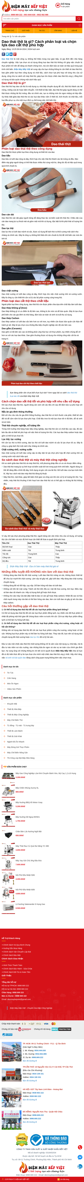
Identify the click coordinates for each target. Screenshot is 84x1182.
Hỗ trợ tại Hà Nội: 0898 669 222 (15, 989)
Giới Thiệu (26, 30)
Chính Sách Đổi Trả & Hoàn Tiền (16, 972)
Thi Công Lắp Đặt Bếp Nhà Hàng (21, 758)
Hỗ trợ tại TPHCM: (10, 986)
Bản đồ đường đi (30, 1061)
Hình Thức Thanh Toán (12, 965)
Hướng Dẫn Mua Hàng (12, 948)
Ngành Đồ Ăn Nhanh (15, 742)
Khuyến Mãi (12, 704)
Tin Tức (42, 30)
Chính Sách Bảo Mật (12, 955)
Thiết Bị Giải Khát (14, 736)
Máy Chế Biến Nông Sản (17, 753)
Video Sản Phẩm (14, 689)
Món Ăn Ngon (13, 684)
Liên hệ (74, 30)
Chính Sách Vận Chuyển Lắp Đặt (17, 952)
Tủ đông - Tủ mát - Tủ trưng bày (20, 725)
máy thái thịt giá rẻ (49, 566)
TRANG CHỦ (9, 30)
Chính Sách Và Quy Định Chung (16, 945)
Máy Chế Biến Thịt (15, 720)
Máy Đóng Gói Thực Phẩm (18, 747)
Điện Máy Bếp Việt (22, 69)
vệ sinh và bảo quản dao (16, 658)
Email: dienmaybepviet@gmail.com (16, 999)
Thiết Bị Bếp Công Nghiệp (18, 715)
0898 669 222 (23, 986)
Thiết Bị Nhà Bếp (14, 709)
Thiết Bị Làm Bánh (15, 731)
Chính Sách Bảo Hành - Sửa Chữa (17, 969)
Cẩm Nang (58, 30)
